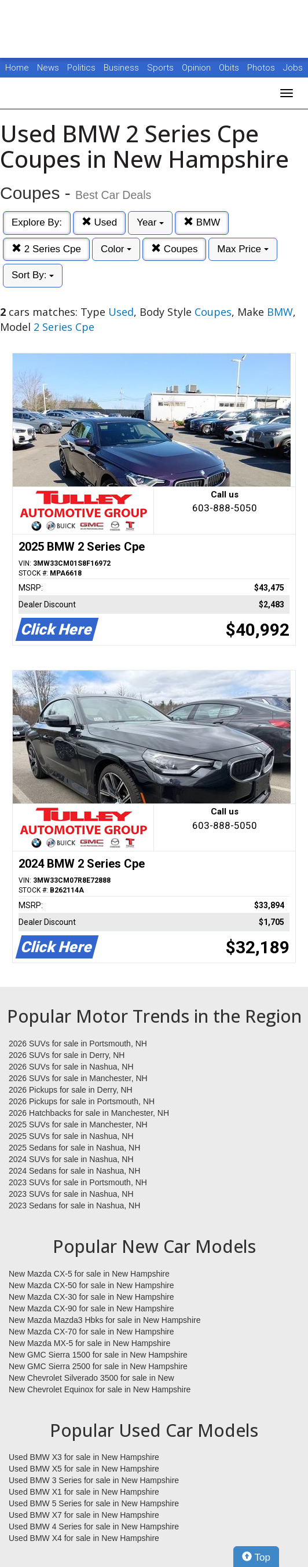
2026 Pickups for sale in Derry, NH (71, 1089)
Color (116, 249)
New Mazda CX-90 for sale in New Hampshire (91, 1308)
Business (122, 67)
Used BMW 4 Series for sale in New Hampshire (94, 1526)
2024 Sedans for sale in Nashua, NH (74, 1170)
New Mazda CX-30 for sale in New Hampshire (91, 1296)
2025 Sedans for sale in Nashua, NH (74, 1147)
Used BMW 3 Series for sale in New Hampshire (94, 1480)
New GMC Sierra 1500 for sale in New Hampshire (98, 1354)
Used (99, 222)
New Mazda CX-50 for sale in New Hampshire (91, 1285)
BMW (202, 222)
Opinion (197, 67)
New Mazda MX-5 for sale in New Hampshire (89, 1343)
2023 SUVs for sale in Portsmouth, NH (78, 1182)
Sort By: (33, 275)
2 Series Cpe (46, 249)
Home (17, 67)
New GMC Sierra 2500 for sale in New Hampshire (98, 1366)
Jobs (293, 67)
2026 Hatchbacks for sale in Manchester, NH (89, 1113)
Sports (161, 67)
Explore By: (37, 222)
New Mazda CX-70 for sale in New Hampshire (91, 1331)
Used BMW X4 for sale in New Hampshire (84, 1538)
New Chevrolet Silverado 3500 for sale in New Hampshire (91, 1378)
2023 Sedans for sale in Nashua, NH (74, 1205)
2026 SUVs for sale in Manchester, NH (78, 1078)
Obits (230, 67)
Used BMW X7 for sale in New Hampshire (84, 1515)
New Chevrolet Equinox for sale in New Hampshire (99, 1389)
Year (150, 222)
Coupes (174, 249)
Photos (262, 67)
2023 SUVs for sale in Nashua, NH (71, 1194)
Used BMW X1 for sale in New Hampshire (84, 1491)
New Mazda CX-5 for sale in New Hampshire (89, 1273)
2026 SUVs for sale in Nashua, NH (71, 1066)
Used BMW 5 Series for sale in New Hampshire (94, 1503)
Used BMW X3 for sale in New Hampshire (84, 1457)
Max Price (242, 249)
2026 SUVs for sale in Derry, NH (66, 1055)
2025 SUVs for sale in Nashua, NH (71, 1136)
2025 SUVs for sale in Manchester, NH (78, 1124)
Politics (81, 67)
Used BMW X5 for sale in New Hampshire (84, 1468)
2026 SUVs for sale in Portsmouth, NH (78, 1043)
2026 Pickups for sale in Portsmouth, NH (82, 1101)
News (48, 67)
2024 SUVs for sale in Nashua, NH (71, 1159)
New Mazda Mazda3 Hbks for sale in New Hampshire (104, 1320)
